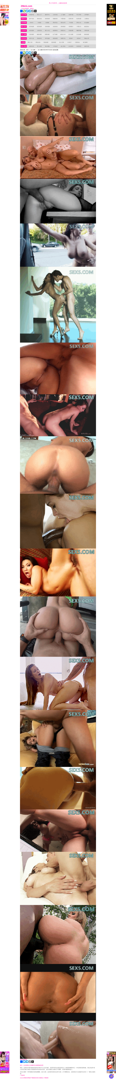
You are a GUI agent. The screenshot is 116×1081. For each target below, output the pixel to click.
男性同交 (55, 22)
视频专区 (23, 18)
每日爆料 (85, 42)
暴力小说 (47, 30)
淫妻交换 (86, 30)
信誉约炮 (70, 14)
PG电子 (69, 42)
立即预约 (86, 14)
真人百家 (61, 42)
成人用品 (23, 46)
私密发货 (78, 46)
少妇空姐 (55, 14)
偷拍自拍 (39, 18)
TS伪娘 (71, 22)
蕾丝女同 (63, 22)
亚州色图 (31, 26)
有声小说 (31, 38)
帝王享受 (78, 14)
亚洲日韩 (70, 18)
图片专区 (23, 26)
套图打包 (63, 38)
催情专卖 (31, 46)
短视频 (47, 22)
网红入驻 (30, 42)
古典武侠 (39, 30)
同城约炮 (31, 14)
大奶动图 (31, 34)
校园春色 (55, 30)
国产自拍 (31, 18)
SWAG (31, 22)
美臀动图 (47, 34)
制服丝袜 (55, 18)
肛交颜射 (86, 22)
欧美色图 (39, 26)
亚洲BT (71, 38)
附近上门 (39, 14)
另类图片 (70, 26)
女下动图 (55, 34)
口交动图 (78, 34)
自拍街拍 (55, 26)
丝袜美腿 (47, 26)
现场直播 (45, 42)
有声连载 (47, 38)
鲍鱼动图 (39, 34)
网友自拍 (38, 42)
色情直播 (47, 18)
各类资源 (23, 38)
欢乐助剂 (70, 46)
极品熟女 (86, 26)
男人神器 (39, 46)
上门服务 (63, 14)
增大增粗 (47, 46)
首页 (27, 49)
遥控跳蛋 (53, 42)
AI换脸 (39, 22)
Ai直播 (23, 42)
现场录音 (39, 38)
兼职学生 (47, 14)
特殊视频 (23, 22)
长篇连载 (70, 30)
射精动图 (86, 34)
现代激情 (31, 30)
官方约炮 (23, 14)
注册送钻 (77, 42)
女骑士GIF (63, 34)
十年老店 (55, 46)
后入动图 (70, 34)
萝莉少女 (78, 22)
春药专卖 (86, 46)
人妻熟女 (86, 18)
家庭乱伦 (63, 30)
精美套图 (55, 38)
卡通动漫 (63, 18)
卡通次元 (78, 26)
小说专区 (23, 30)
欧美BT (79, 38)
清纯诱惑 (63, 26)
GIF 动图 (23, 34)
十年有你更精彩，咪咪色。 (28, 8)
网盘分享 (86, 38)
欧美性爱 (78, 18)
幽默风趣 (78, 30)
